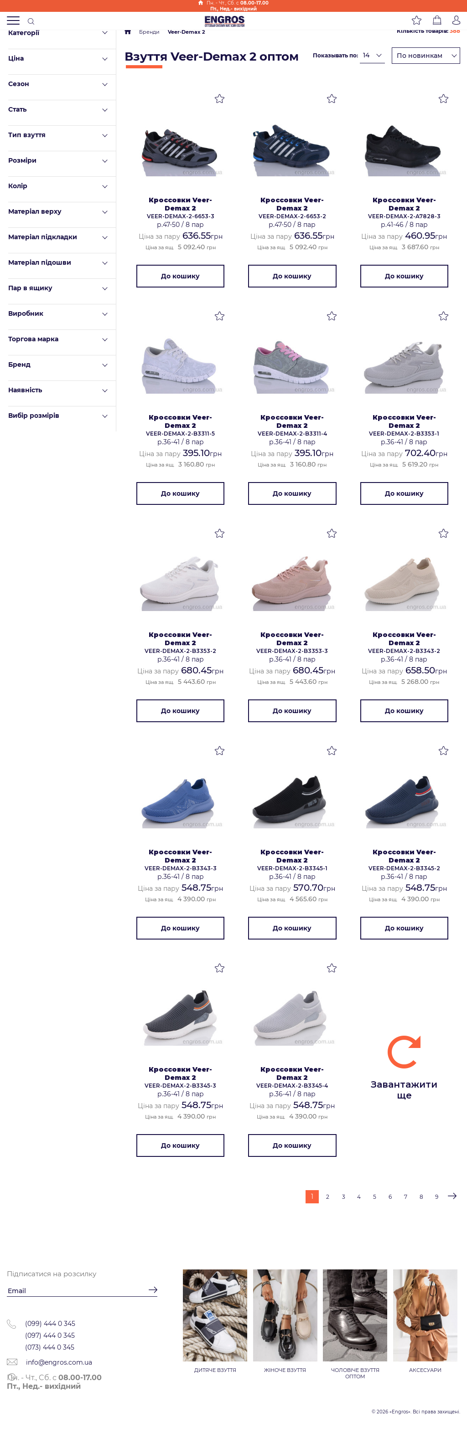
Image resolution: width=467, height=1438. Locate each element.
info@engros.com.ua (49, 1363)
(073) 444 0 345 (49, 1348)
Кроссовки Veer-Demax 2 (180, 204)
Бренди (149, 32)
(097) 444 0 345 (50, 1336)
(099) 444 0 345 (50, 1324)
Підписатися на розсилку (51, 1274)
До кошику (180, 276)
